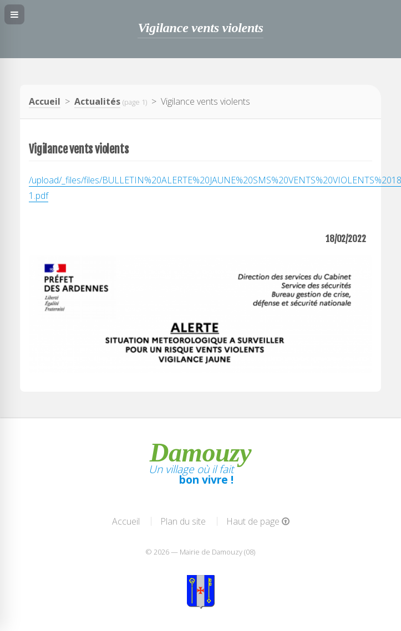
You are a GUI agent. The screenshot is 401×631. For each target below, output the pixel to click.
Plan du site (183, 521)
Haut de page (258, 521)
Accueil (44, 101)
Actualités (97, 101)
